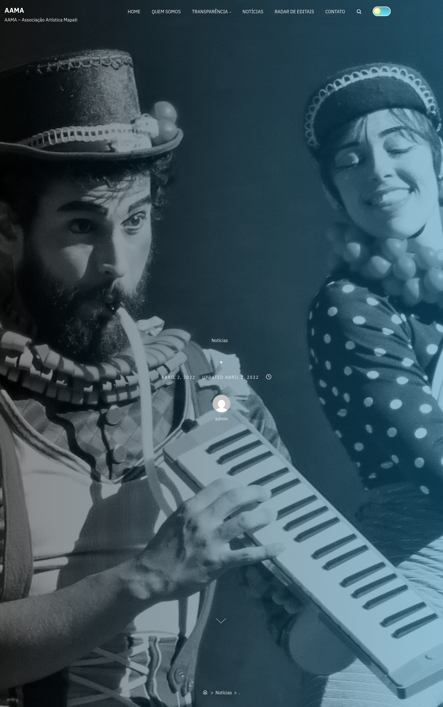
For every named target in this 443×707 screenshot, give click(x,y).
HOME (134, 11)
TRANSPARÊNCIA (210, 11)
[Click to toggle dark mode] (381, 11)
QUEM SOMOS (166, 11)
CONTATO (335, 11)
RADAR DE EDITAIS (294, 11)
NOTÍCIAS (252, 11)
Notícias (220, 340)
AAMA (14, 10)
